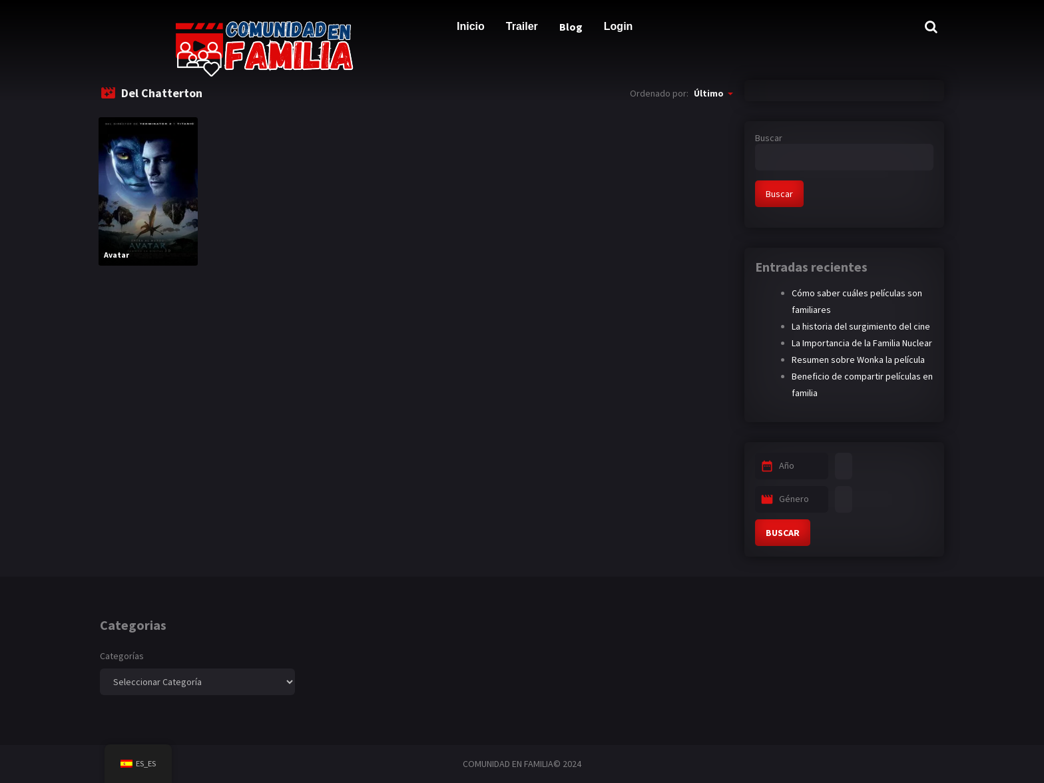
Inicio (471, 26)
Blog (571, 26)
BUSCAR (783, 533)
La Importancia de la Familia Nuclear (862, 343)
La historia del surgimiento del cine (861, 326)
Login (618, 26)
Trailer (522, 26)
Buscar (768, 138)
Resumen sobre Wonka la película (858, 360)
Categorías (122, 656)
